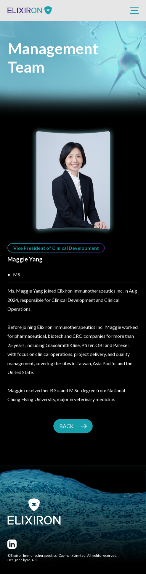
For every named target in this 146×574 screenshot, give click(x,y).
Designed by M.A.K (22, 560)
